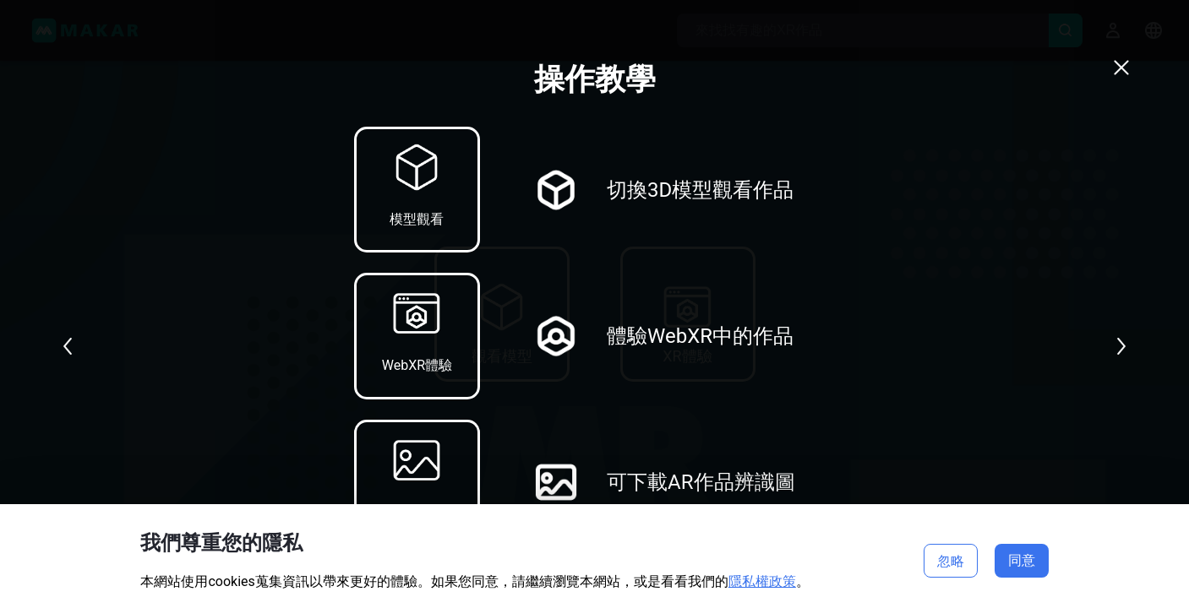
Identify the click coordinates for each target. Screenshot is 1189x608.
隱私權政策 (762, 581)
